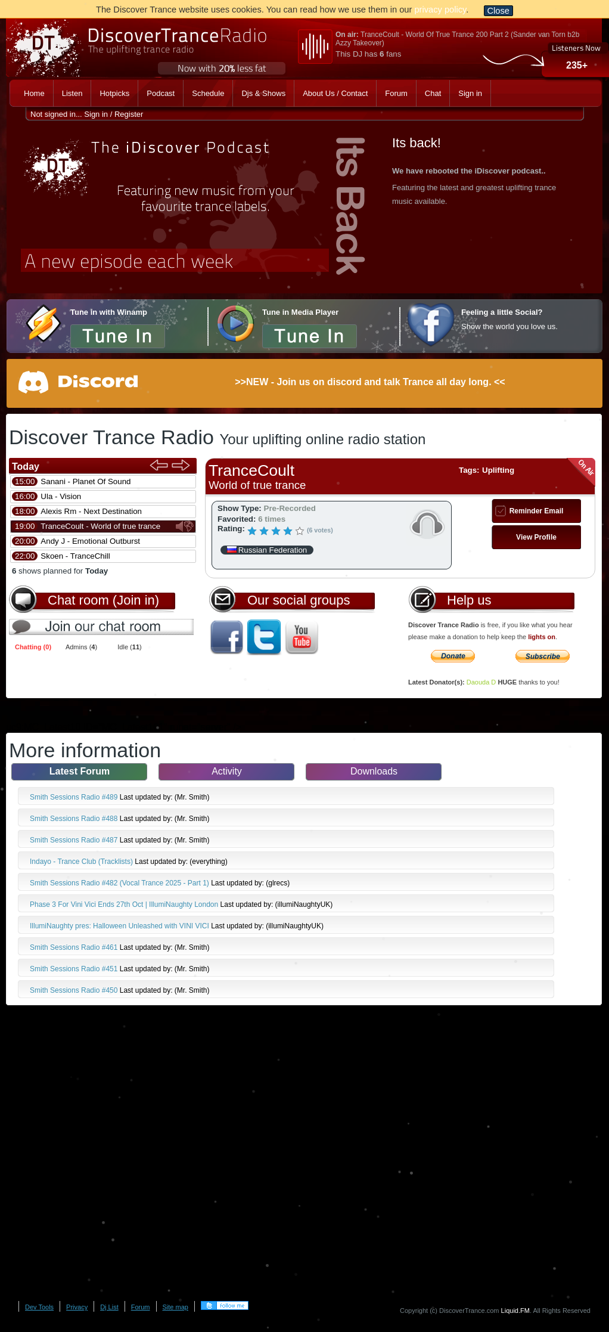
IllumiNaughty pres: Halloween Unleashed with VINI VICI (120, 926)
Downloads (373, 771)
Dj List (109, 1307)
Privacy (77, 1307)
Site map (175, 1307)
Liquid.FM (515, 1310)
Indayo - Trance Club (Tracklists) (82, 861)
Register (128, 114)
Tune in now (117, 336)
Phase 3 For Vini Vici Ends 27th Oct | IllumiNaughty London (125, 904)
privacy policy (440, 9)
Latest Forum (79, 771)
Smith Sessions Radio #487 (75, 840)
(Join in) (136, 600)
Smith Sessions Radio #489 (75, 797)
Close (498, 11)
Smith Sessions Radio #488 (75, 818)
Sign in (96, 114)
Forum (140, 1307)
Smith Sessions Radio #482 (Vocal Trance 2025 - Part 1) (120, 883)
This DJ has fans (368, 53)
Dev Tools (39, 1307)
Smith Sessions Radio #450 (75, 990)
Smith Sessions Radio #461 (75, 947)
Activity (227, 771)
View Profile (536, 537)
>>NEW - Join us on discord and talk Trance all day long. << (370, 382)
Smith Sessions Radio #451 (75, 969)
